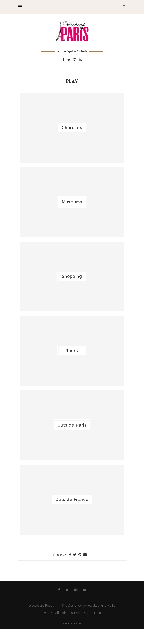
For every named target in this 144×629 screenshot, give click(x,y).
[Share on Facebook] (70, 554)
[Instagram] (74, 60)
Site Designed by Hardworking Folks (88, 605)
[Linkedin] (80, 60)
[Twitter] (68, 60)
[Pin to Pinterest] (79, 554)
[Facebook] (63, 60)
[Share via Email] (85, 554)
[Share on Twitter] (74, 554)
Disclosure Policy (41, 605)
